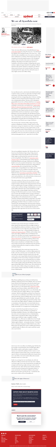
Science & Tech (48, 116)
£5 (28, 214)
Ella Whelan (30, 440)
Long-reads (17, 16)
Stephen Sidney (48, 56)
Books (39, 16)
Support (15, 404)
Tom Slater (47, 131)
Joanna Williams (31, 439)
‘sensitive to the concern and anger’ (18, 232)
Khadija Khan (47, 67)
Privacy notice (3, 440)
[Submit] (10, 12)
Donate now (30, 219)
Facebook (51, 12)
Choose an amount (33, 217)
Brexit (16, 439)
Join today (22, 421)
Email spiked (44, 439)
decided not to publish (35, 286)
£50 (38, 214)
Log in (48, 12)
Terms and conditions (4, 439)
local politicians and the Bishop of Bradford (28, 172)
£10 (32, 214)
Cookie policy (3, 441)
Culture (16, 438)
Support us (50, 16)
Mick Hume (30, 441)
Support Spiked (3, 438)
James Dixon (47, 115)
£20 (35, 214)
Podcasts (6, 16)
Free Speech (23, 44)
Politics (47, 85)
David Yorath (47, 101)
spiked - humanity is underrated (28, 16)
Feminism (16, 440)
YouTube (54, 12)
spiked (46, 146)
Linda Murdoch (48, 84)
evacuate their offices (15, 166)
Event (47, 132)
